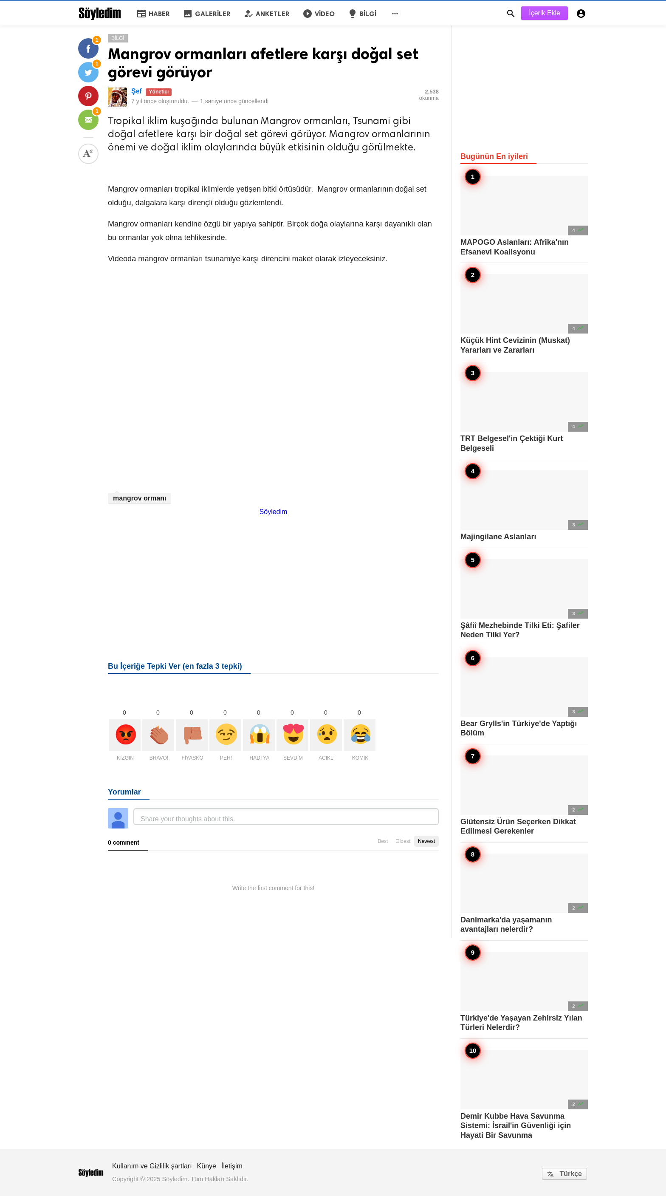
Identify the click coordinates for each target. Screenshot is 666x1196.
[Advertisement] (273, 575)
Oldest (402, 841)
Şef (136, 91)
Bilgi (117, 38)
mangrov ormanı (139, 498)
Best (383, 841)
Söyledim (274, 511)
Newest (426, 841)
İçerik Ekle (544, 13)
